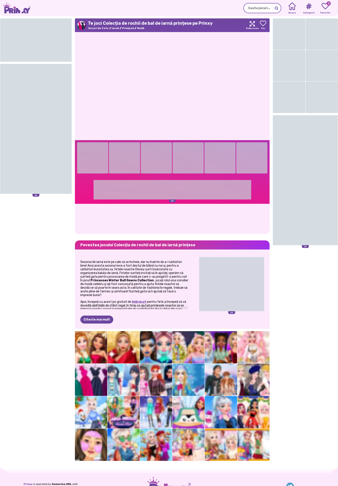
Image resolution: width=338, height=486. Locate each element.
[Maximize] (252, 25)
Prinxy (28, 484)
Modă (140, 28)
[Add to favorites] (263, 25)
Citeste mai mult (97, 319)
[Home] (292, 8)
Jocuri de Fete (98, 28)
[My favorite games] (325, 8)
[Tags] (308, 8)
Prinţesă (128, 28)
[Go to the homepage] (15, 8)
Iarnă (115, 28)
